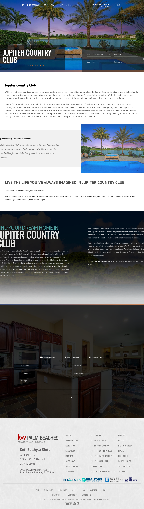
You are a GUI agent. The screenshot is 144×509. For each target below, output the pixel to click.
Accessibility (87, 495)
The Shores (123, 471)
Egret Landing (71, 466)
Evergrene (69, 471)
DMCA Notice (56, 495)
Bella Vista (70, 451)
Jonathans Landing (100, 446)
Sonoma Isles (124, 461)
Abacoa (68, 435)
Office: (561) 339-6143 (32, 459)
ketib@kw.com (28, 455)
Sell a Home (62, 490)
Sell (46, 5)
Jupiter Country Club (101, 451)
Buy (52, 5)
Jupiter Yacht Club (100, 461)
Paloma (121, 435)
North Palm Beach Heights (103, 472)
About (60, 5)
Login (104, 490)
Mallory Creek (125, 446)
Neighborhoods (34, 5)
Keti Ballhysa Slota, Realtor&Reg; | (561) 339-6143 (99, 5)
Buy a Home (48, 490)
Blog (83, 490)
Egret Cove (70, 461)
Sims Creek (123, 456)
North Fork (96, 466)
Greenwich (96, 435)
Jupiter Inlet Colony (101, 456)
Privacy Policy (71, 495)
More (79, 5)
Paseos (121, 440)
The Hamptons (125, 466)
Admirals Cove (71, 440)
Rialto (121, 451)
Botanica (69, 456)
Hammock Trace (98, 440)
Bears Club (70, 446)
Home (22, 5)
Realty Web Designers (102, 499)
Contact (70, 5)
